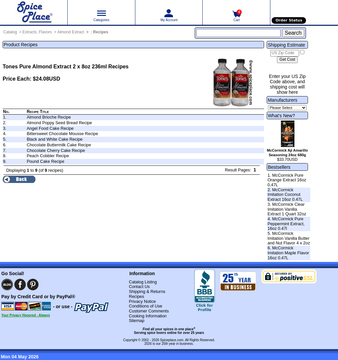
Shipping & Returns (147, 291)
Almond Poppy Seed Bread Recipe (59, 122)
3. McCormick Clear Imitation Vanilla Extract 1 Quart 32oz (286, 209)
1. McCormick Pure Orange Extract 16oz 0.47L (286, 180)
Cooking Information (148, 315)
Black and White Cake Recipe (55, 139)
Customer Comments (149, 310)
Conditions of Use (145, 306)
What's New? (281, 115)
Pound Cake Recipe (45, 161)
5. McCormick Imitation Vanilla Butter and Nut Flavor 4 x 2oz (288, 238)
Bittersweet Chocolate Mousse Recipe (62, 133)
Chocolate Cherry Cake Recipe (56, 150)
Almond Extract (70, 32)
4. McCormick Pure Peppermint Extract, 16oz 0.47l (285, 223)
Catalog (10, 32)
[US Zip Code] (284, 53)
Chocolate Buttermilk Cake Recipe (59, 144)
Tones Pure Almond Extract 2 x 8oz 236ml (55, 66)
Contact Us (139, 286)
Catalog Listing (143, 281)
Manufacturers (282, 100)
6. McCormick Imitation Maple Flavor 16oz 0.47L (288, 252)
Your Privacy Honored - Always (25, 315)
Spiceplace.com (172, 340)
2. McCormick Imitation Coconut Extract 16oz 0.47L (285, 194)
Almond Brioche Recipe (49, 117)
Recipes (100, 32)
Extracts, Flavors (37, 32)
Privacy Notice (142, 301)
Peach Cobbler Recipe (48, 155)
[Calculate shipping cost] (287, 59)
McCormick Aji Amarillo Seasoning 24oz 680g (287, 152)
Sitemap (136, 320)
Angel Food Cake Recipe (50, 128)
